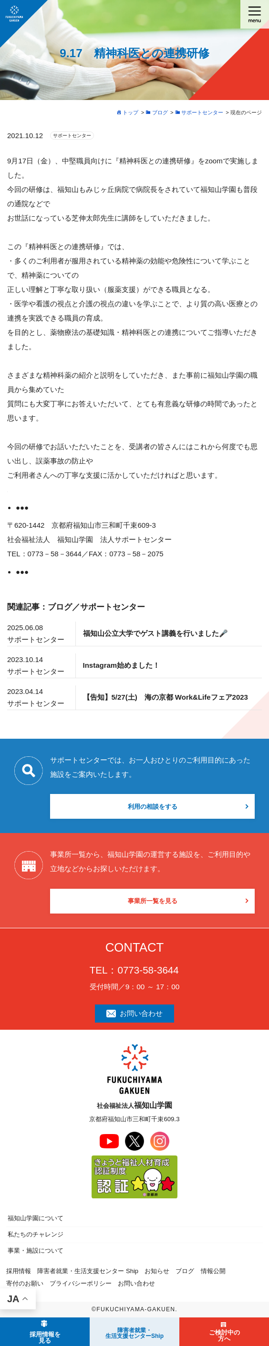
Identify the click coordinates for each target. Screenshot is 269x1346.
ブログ (185, 1271)
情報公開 (213, 1271)
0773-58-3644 (147, 969)
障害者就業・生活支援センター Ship (87, 1271)
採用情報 (18, 1271)
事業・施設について (35, 1250)
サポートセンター (72, 135)
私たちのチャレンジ (35, 1234)
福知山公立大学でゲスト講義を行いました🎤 (155, 633)
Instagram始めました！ (121, 665)
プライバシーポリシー (81, 1283)
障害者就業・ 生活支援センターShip (134, 1333)
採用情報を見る (45, 1337)
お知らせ (157, 1271)
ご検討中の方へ (224, 1335)
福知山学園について (35, 1218)
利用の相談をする (152, 806)
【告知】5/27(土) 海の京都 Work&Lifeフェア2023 (165, 697)
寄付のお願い (24, 1283)
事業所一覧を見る (152, 900)
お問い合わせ (134, 1013)
